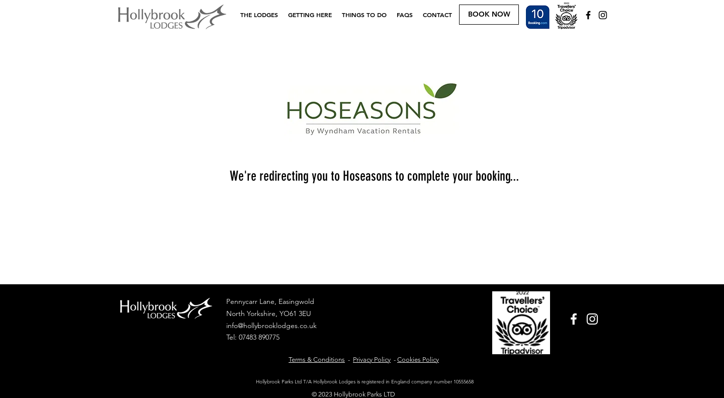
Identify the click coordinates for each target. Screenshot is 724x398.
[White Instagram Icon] (592, 319)
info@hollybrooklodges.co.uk (271, 325)
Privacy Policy (372, 359)
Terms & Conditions (317, 359)
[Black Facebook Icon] (588, 15)
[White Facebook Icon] (573, 319)
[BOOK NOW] (489, 15)
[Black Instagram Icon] (602, 15)
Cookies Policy (418, 359)
